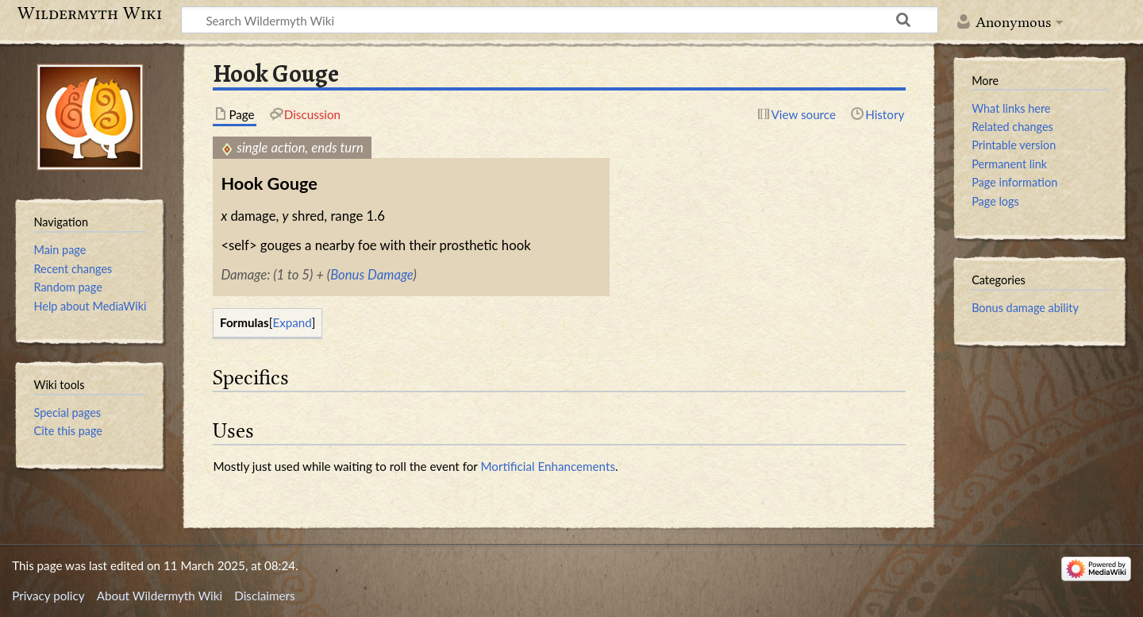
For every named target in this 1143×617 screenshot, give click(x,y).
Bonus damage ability (1025, 307)
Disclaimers (264, 595)
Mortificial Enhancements (547, 466)
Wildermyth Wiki (89, 13)
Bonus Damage (371, 275)
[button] (292, 323)
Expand (291, 322)
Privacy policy (48, 595)
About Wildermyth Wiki (159, 595)
